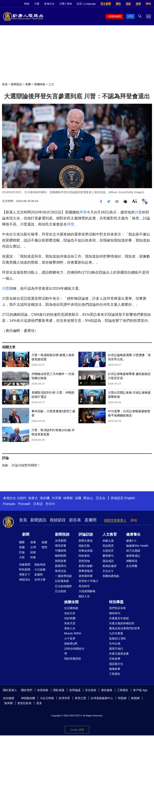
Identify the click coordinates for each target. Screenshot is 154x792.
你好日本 (69, 613)
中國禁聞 (60, 550)
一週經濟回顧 (63, 576)
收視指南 (42, 690)
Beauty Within (72, 633)
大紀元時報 (47, 698)
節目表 (75, 520)
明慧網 (122, 698)
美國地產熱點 (110, 576)
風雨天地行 (116, 648)
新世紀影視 (24, 703)
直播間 (90, 520)
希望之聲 (80, 698)
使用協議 (74, 690)
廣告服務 (106, 690)
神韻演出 (24, 579)
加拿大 (33, 498)
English (130, 498)
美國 (28, 84)
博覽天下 (24, 574)
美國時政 (39, 84)
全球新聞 (60, 540)
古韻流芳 (108, 550)
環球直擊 (60, 545)
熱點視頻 (40, 564)
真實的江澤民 (117, 638)
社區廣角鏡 (62, 581)
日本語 (38, 504)
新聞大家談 (86, 540)
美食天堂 (69, 623)
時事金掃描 (86, 550)
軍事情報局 (86, 571)
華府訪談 (60, 571)
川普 (138, 212)
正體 (62, 3)
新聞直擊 (60, 561)
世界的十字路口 (88, 581)
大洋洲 (56, 498)
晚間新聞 (60, 555)
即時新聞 (24, 569)
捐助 (128, 3)
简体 (69, 3)
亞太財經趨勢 (63, 586)
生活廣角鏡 (71, 608)
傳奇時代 (114, 613)
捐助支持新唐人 (115, 520)
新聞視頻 (62, 534)
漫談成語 (108, 561)
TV (131, 16)
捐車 (138, 3)
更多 (39, 703)
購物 (148, 3)
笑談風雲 (108, 545)
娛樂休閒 (71, 602)
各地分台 (49, 3)
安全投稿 (90, 690)
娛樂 (44, 542)
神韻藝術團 (28, 698)
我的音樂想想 (72, 658)
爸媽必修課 (109, 566)
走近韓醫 (131, 566)
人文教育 (109, 534)
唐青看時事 (86, 576)
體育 (44, 547)
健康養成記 (133, 555)
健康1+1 (131, 540)
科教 (33, 557)
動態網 (135, 698)
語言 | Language (86, 3)
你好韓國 (69, 618)
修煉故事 (114, 668)
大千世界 (69, 638)
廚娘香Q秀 (71, 643)
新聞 (25, 534)
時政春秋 (84, 555)
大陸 (22, 557)
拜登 (83, 212)
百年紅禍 (114, 643)
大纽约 (21, 498)
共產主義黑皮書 (119, 653)
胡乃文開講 (133, 550)
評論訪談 (86, 534)
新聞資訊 (16, 84)
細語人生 (84, 596)
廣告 (118, 3)
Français (9, 504)
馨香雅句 (108, 555)
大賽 (36, 3)
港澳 (33, 542)
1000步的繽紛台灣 (74, 651)
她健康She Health (137, 545)
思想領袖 (84, 561)
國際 (22, 542)
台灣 (33, 547)
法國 (78, 498)
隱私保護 (58, 690)
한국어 (50, 504)
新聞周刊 (60, 566)
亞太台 (100, 498)
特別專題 (116, 602)
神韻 (26, 3)
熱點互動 (84, 545)
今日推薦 (40, 569)
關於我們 (26, 690)
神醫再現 (131, 561)
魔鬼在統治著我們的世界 (124, 628)
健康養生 (133, 534)
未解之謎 (108, 540)
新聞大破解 (86, 566)
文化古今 (108, 571)
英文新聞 (105, 3)
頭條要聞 (24, 564)
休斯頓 (68, 498)
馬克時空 (84, 586)
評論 (22, 552)
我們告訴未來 (117, 608)
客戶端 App (140, 690)
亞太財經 (60, 591)
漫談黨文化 (116, 663)
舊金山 (88, 498)
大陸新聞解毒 (87, 591)
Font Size (134, 201)
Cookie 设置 (77, 729)
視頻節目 (58, 520)
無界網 (8, 703)
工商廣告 (114, 673)
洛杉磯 (45, 498)
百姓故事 (114, 658)
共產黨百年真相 (119, 618)
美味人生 (69, 628)
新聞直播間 (115, 16)
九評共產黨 (116, 633)
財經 (33, 552)
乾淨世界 (64, 698)
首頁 (5, 84)
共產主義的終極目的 (121, 623)
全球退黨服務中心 (102, 698)
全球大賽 (40, 579)
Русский (24, 504)
